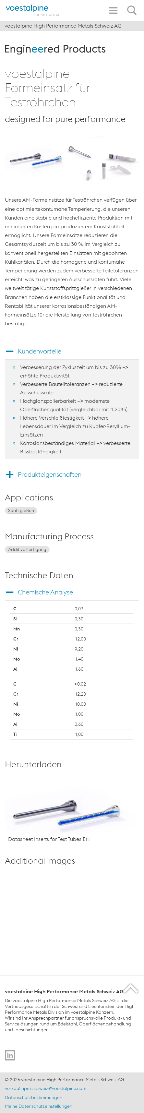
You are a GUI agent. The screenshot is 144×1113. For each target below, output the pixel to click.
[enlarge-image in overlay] (128, 954)
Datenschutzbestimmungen (33, 1097)
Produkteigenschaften (49, 474)
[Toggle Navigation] (113, 10)
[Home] (33, 10)
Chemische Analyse (45, 592)
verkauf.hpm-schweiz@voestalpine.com (45, 1088)
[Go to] (10, 1055)
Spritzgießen (21, 510)
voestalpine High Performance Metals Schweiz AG (63, 25)
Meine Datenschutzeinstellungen (38, 1106)
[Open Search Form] (132, 6)
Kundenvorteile (39, 351)
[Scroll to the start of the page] (131, 988)
